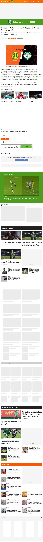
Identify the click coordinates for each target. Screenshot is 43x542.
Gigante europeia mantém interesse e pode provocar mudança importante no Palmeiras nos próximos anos (32, 244)
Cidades (7, 499)
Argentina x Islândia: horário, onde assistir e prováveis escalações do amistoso (35, 449)
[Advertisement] (30, 279)
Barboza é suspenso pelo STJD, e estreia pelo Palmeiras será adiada (14, 270)
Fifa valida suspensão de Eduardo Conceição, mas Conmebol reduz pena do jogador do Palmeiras (34, 271)
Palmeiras (17, 22)
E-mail (38, 1)
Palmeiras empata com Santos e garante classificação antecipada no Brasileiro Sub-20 (10, 441)
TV (6, 467)
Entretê (28, 499)
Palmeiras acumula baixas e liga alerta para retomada (11, 243)
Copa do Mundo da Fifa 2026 (33, 447)
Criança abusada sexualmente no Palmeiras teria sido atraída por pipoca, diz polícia (14, 278)
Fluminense (34, 74)
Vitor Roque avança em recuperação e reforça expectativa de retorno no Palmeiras (11, 423)
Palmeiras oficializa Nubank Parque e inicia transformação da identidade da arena (14, 449)
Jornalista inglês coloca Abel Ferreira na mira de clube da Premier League (32, 415)
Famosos (7, 483)
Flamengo (34, 79)
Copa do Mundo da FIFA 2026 (12, 1)
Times (32, 22)
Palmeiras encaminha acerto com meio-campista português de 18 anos (14, 457)
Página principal (6, 1)
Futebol (5, 196)
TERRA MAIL (33, 1)
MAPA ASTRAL (26, 1)
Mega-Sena (8, 475)
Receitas (28, 491)
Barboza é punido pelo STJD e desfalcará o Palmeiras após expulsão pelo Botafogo (10, 262)
